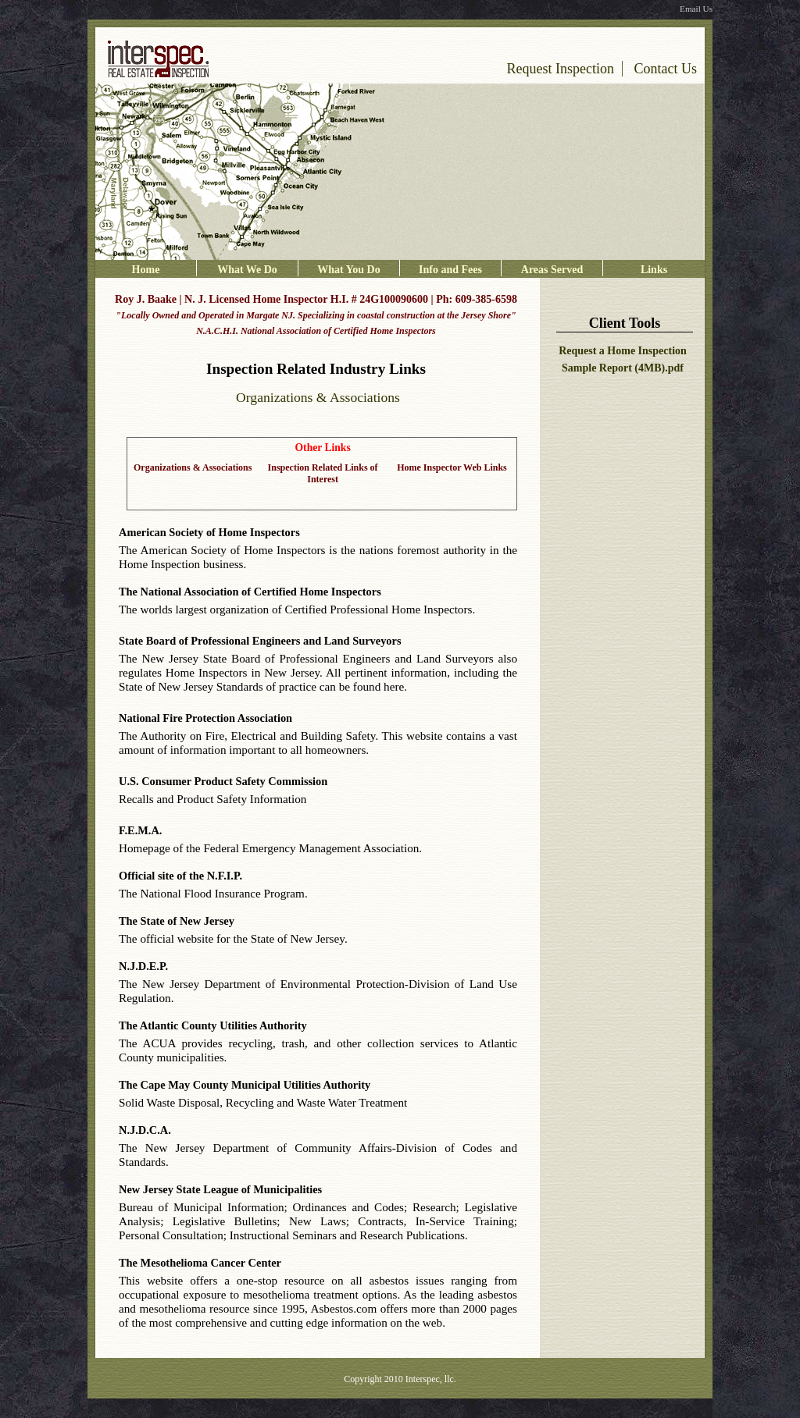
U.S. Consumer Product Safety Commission (223, 781)
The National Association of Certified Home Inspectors (250, 591)
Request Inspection (560, 68)
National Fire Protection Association (205, 718)
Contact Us (666, 68)
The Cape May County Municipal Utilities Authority (244, 1085)
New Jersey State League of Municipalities (220, 1189)
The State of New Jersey (176, 921)
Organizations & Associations (193, 467)
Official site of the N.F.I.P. (180, 875)
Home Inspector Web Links (452, 467)
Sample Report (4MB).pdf (623, 368)
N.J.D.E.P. (143, 966)
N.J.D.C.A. (145, 1130)
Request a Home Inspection (623, 351)
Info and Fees (450, 269)
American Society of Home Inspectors (209, 532)
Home (146, 269)
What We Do (247, 269)
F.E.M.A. (140, 830)
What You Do (348, 269)
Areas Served (552, 269)
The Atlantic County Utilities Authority (213, 1025)
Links (654, 269)
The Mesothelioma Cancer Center (200, 1262)
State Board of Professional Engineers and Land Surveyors (260, 640)
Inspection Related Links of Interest (323, 473)
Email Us (696, 8)
